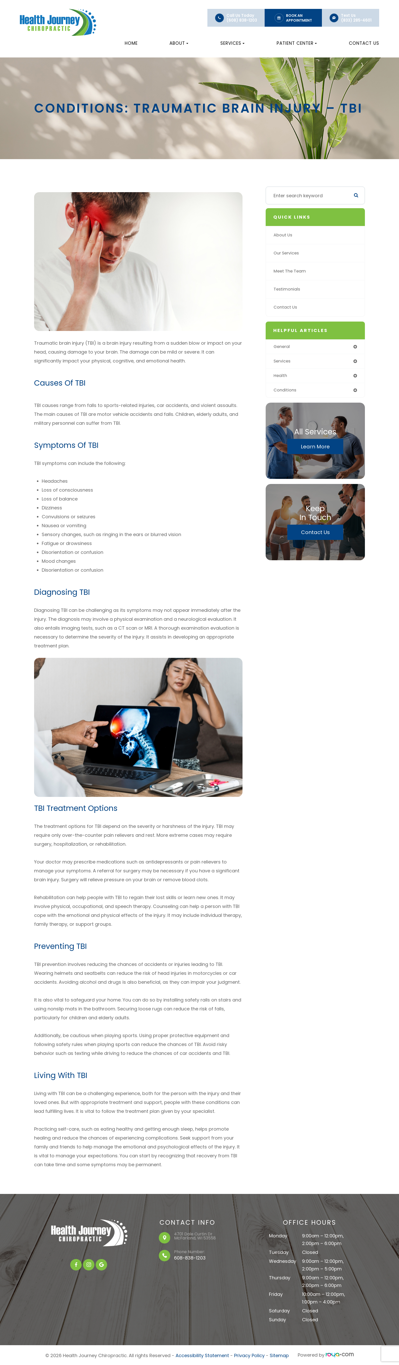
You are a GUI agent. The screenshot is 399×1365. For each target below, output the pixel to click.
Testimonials (288, 289)
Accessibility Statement (202, 1355)
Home (131, 43)
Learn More (315, 448)
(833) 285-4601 (356, 20)
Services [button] (232, 43)
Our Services (288, 253)
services (283, 362)
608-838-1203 (190, 1258)
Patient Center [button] (297, 43)
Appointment (299, 20)
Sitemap (279, 1355)
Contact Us (364, 43)
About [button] (178, 43)
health (281, 377)
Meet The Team (291, 271)
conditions (286, 392)
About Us (284, 235)
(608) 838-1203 (241, 20)
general (283, 347)
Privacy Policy (249, 1355)
